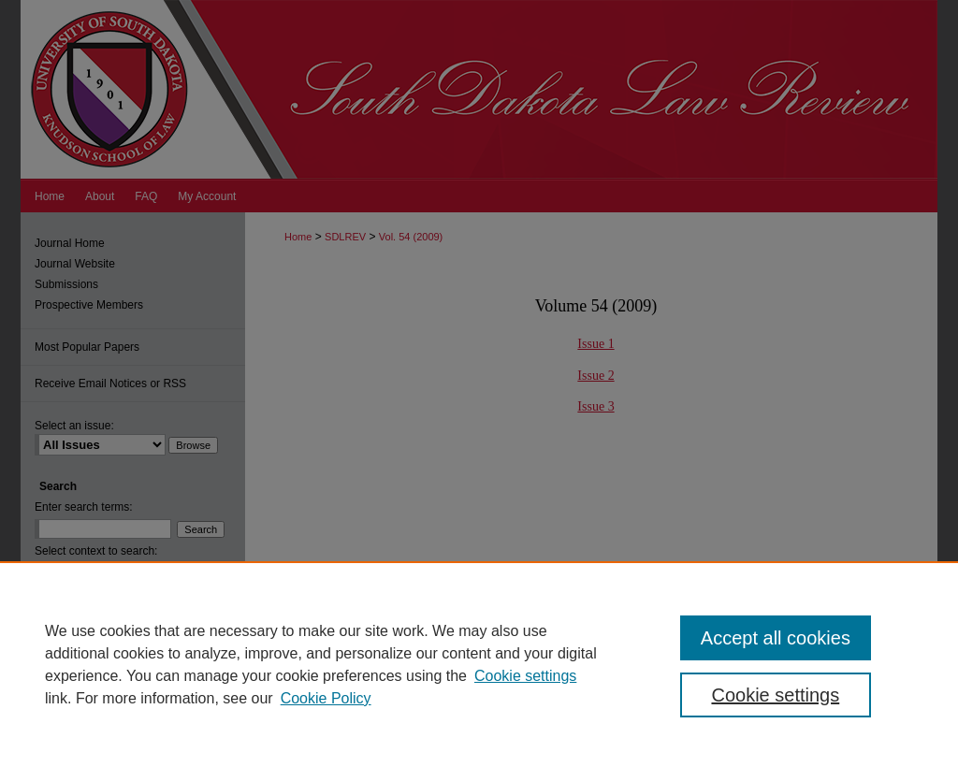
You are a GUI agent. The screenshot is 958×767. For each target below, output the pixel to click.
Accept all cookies (775, 638)
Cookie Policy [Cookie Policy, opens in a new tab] (326, 698)
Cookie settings (525, 676)
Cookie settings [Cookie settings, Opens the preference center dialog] (775, 695)
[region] (479, 664)
